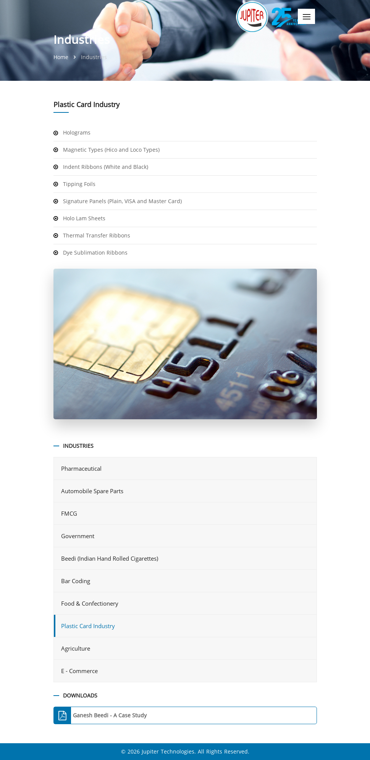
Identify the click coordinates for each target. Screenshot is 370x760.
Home (61, 57)
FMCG (70, 513)
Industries (94, 57)
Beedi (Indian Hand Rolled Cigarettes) (110, 558)
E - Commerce (80, 671)
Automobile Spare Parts (93, 491)
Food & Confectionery (90, 603)
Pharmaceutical (82, 468)
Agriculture (76, 648)
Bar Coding (76, 581)
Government (78, 536)
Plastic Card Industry (88, 626)
